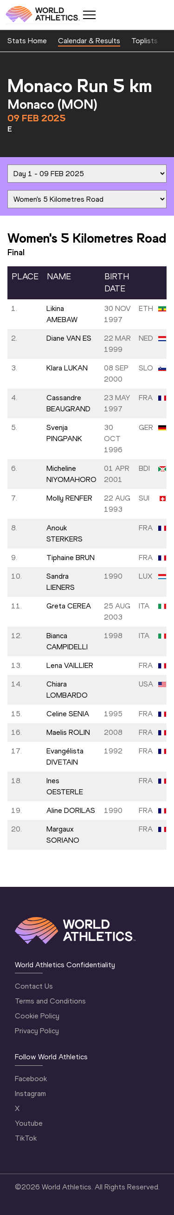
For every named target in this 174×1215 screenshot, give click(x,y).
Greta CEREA (68, 605)
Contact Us (34, 986)
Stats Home (27, 40)
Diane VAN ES (68, 338)
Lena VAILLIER (69, 665)
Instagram (30, 1093)
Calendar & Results (89, 40)
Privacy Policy (37, 1030)
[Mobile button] (89, 15)
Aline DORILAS (70, 810)
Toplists (144, 40)
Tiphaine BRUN (70, 557)
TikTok (26, 1138)
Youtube (29, 1123)
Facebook (31, 1078)
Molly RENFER (69, 498)
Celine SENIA (67, 713)
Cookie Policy (37, 1015)
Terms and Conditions (50, 1001)
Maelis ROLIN (68, 732)
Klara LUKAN (67, 367)
